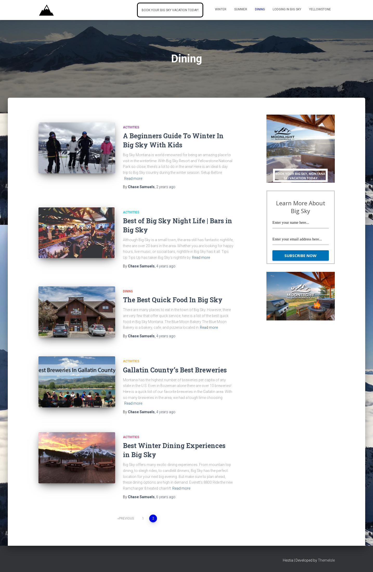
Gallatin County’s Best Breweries (175, 370)
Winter (220, 9)
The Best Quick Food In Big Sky (173, 299)
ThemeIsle (326, 560)
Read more (133, 178)
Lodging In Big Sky (287, 9)
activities (131, 127)
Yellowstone (320, 9)
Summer (240, 9)
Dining (260, 9)
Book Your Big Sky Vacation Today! (170, 10)
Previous (126, 518)
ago (165, 187)
